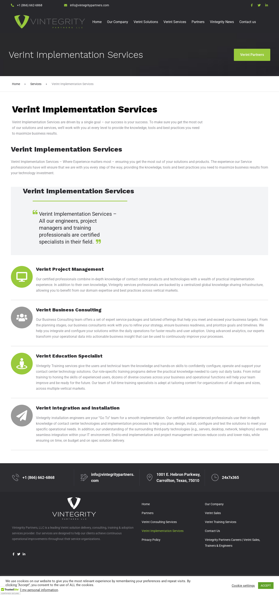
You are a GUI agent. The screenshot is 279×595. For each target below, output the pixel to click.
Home (97, 22)
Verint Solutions (146, 22)
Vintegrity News (222, 22)
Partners (198, 22)
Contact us (247, 22)
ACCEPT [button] (266, 585)
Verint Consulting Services (159, 522)
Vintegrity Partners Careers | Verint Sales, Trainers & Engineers (232, 542)
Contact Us (212, 531)
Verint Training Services (220, 522)
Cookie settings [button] (243, 586)
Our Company (117, 22)
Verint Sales (213, 513)
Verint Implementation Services (163, 531)
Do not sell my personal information (31, 590)
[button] (10, 591)
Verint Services (174, 22)
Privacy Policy (151, 540)
